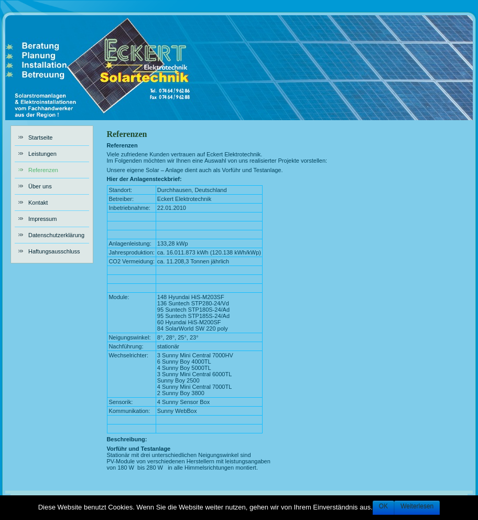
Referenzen (126, 134)
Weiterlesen (416, 506)
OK (383, 506)
